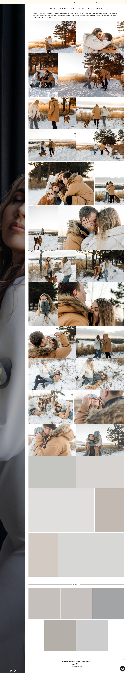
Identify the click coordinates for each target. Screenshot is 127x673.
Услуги (73, 8)
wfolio (78, 670)
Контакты (99, 8)
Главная (52, 8)
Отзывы (90, 8)
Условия (81, 8)
